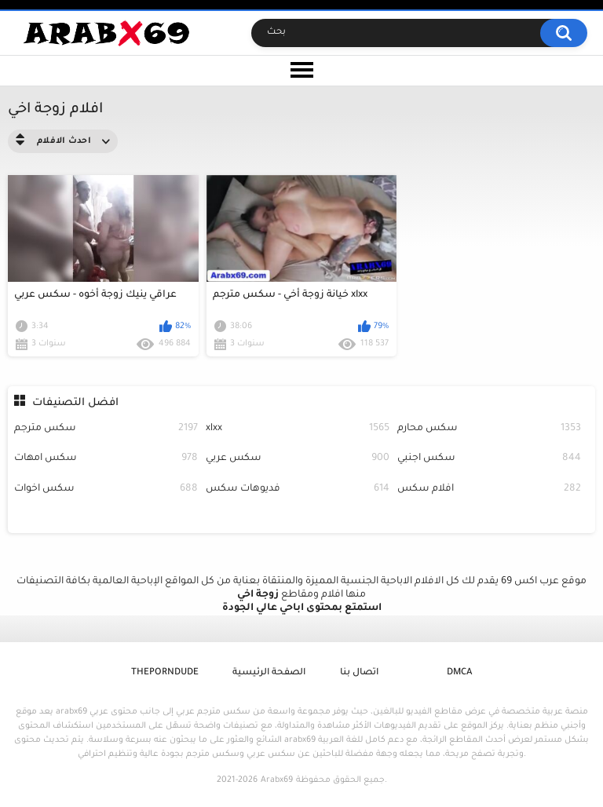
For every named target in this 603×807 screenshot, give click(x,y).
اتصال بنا (359, 673)
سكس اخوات (106, 489)
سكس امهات (106, 459)
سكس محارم (489, 429)
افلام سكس (489, 489)
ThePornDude (165, 673)
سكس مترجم (106, 429)
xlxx (297, 429)
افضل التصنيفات (75, 403)
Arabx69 (277, 780)
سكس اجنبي (489, 459)
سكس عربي (297, 459)
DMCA (459, 673)
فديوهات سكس (297, 489)
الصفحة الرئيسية (268, 673)
